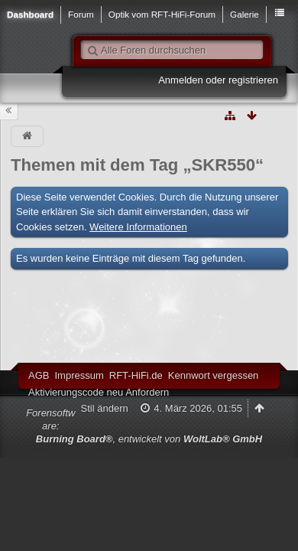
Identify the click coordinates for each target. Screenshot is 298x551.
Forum (81, 14)
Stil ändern (104, 408)
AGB (38, 375)
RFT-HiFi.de (136, 375)
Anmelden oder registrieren (218, 80)
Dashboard (30, 14)
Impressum (78, 375)
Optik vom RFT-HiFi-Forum (162, 14)
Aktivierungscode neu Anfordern (98, 392)
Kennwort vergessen (213, 375)
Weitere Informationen (138, 227)
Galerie (244, 14)
